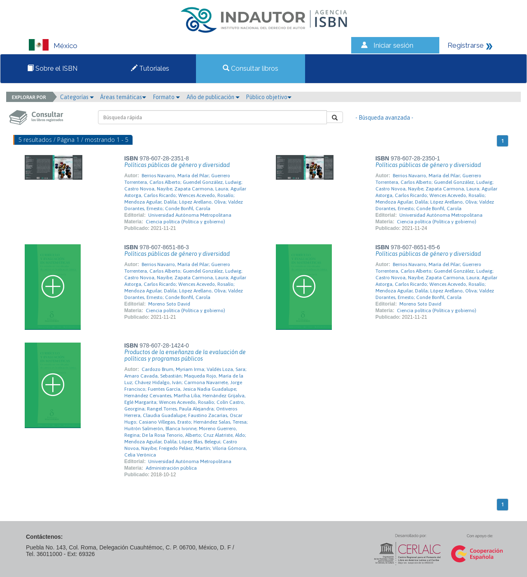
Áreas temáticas (123, 97)
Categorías (77, 97)
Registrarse (466, 45)
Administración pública (171, 468)
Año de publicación (213, 97)
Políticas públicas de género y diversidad (177, 165)
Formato (166, 97)
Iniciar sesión (393, 45)
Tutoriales (150, 68)
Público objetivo (268, 97)
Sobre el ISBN (52, 68)
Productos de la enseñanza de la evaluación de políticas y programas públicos (185, 355)
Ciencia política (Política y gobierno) (185, 222)
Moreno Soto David (169, 304)
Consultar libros (250, 68)
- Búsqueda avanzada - (384, 117)
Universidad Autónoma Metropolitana (189, 215)
